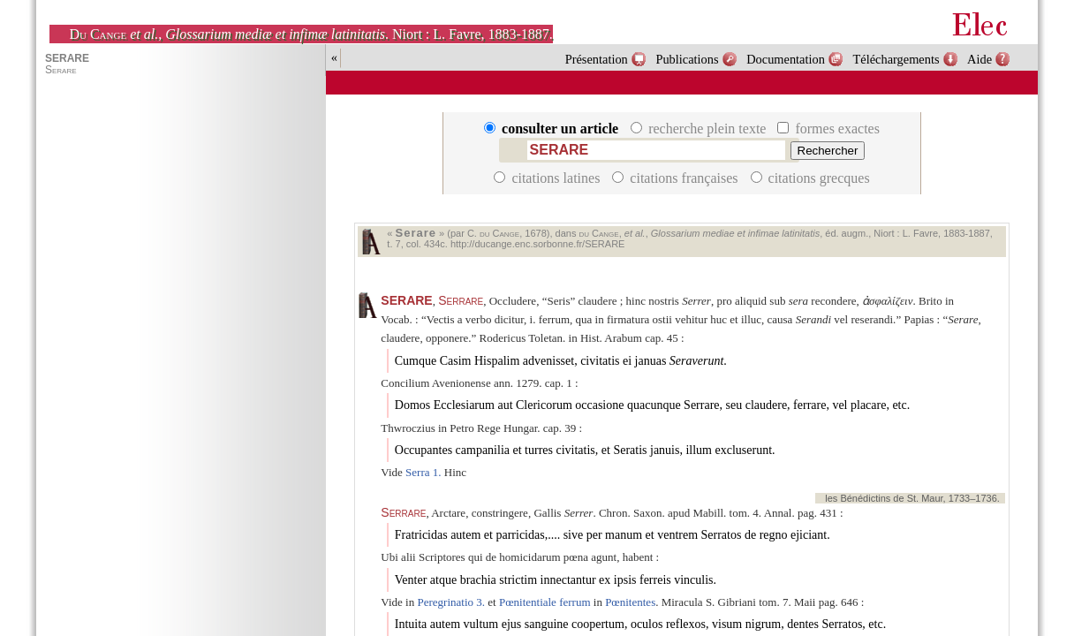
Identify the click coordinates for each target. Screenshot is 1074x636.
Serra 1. (423, 472)
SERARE (406, 300)
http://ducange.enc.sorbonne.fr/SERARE (537, 243)
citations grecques (810, 178)
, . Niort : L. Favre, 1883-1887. (310, 34)
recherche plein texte (700, 128)
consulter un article (553, 128)
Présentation (596, 59)
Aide (979, 59)
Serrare (460, 300)
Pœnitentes (630, 602)
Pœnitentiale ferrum (545, 602)
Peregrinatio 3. (451, 602)
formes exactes (828, 128)
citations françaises (676, 178)
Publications (686, 59)
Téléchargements (895, 59)
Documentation (785, 59)
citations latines (548, 178)
